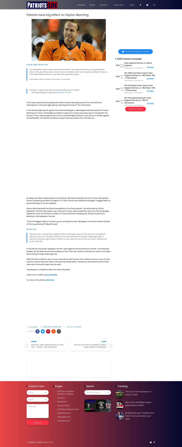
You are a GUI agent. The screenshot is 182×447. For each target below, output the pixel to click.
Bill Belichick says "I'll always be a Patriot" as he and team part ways (140, 416)
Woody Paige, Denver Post (37, 64)
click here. (50, 280)
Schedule (81, 5)
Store (132, 5)
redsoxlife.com (64, 417)
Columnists (120, 5)
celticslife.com (63, 413)
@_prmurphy (51, 275)
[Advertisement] (69, 305)
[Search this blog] (97, 392)
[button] (37, 331)
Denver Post (31, 229)
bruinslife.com (63, 420)
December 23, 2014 (63, 92)
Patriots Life (47, 442)
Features (104, 5)
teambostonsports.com (68, 409)
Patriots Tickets (135, 109)
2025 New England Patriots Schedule (65, 392)
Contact (61, 398)
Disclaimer (62, 401)
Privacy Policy (63, 405)
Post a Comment (73, 327)
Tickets (92, 5)
